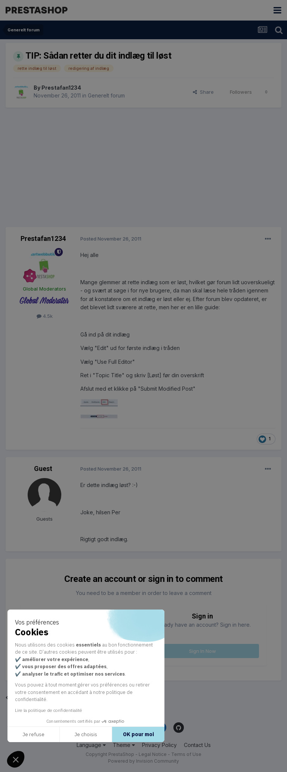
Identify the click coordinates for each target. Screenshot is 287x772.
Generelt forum (106, 95)
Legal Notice (153, 754)
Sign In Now (202, 651)
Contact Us (197, 745)
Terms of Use (186, 754)
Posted (110, 239)
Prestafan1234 (61, 87)
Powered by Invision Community (143, 761)
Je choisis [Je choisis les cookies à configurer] (71, 734)
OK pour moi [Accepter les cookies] (123, 734)
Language (91, 745)
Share (203, 92)
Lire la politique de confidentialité (34, 710)
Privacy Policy (159, 745)
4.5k (45, 316)
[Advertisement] (143, 167)
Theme (124, 745)
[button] (16, 759)
